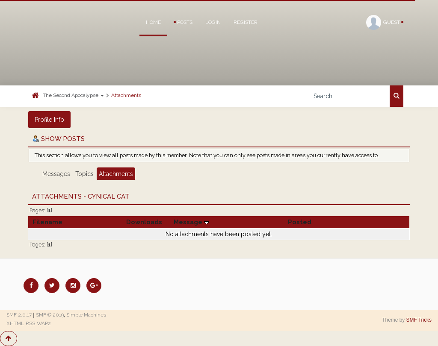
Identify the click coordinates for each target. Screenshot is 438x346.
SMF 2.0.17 (19, 315)
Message (191, 222)
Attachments (126, 95)
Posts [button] (183, 22)
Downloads (144, 222)
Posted (299, 222)
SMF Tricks (419, 320)
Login (213, 22)
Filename (47, 222)
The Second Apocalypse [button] (73, 95)
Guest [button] (384, 22)
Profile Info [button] (49, 119)
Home (153, 22)
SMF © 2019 (50, 315)
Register (245, 22)
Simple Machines (86, 315)
